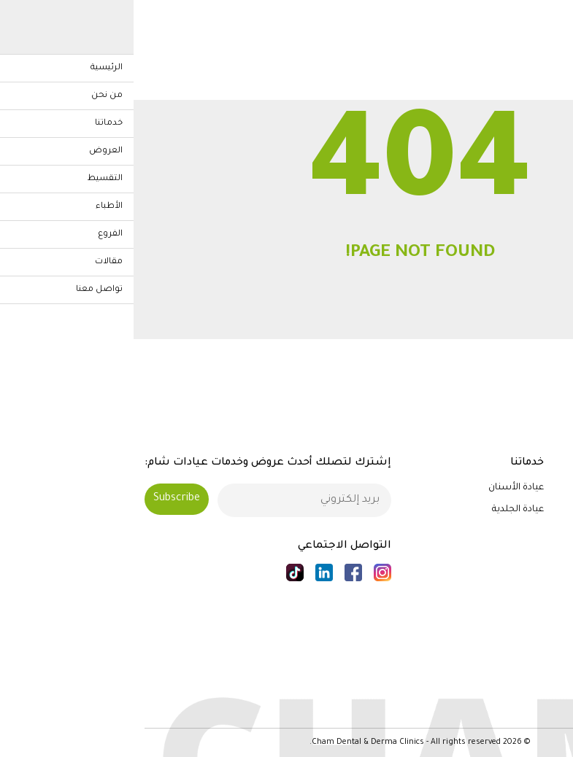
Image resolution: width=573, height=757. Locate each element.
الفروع (549, 575)
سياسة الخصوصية (521, 676)
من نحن (546, 510)
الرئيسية (544, 488)
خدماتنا (547, 531)
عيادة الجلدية (384, 510)
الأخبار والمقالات (529, 596)
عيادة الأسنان (382, 488)
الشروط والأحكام (526, 697)
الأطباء (547, 553)
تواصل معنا (537, 618)
